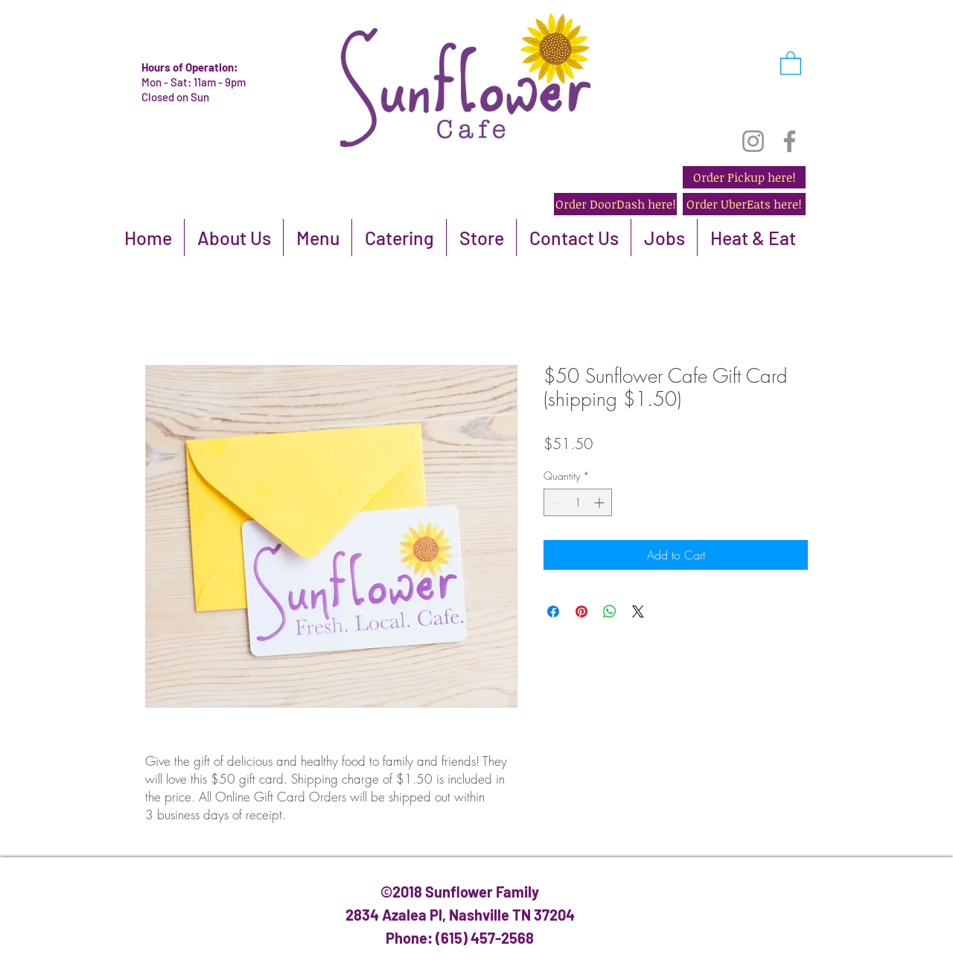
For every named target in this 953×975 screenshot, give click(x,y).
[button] (790, 62)
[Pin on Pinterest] (581, 611)
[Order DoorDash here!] (615, 204)
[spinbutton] (577, 502)
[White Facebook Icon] (196, 46)
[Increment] (600, 502)
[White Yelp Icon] (151, 46)
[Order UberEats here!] (744, 204)
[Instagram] (753, 141)
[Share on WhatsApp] (610, 611)
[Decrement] (555, 502)
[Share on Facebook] (553, 611)
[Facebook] (789, 141)
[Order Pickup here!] (744, 177)
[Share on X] (638, 611)
